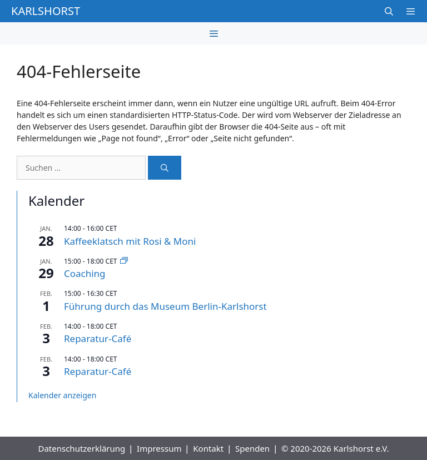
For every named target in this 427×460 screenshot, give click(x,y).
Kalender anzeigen (62, 395)
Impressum (159, 448)
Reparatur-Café (97, 338)
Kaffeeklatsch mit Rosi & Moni (130, 241)
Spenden (252, 448)
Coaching (85, 273)
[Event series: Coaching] (124, 261)
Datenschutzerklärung (81, 448)
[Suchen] (164, 168)
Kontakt (208, 448)
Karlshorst (45, 10)
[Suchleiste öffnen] (388, 11)
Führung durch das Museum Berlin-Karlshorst (165, 306)
